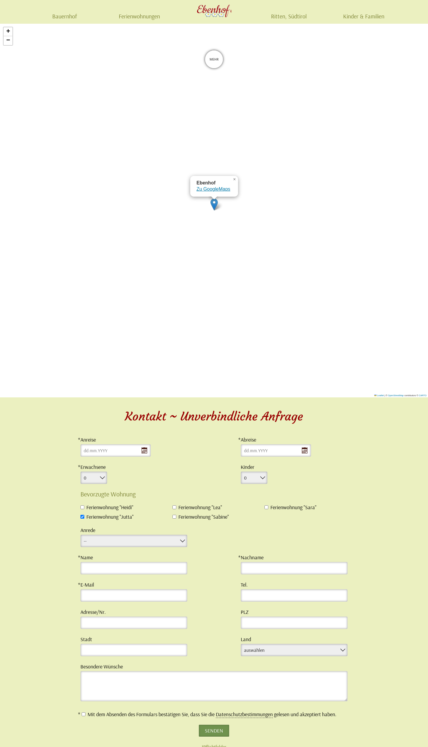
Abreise (248, 439)
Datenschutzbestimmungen (244, 714)
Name (86, 557)
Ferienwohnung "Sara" (293, 507)
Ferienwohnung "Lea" (200, 507)
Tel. (244, 584)
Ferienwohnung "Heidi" (109, 507)
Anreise (88, 439)
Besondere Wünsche (101, 666)
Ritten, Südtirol (289, 16)
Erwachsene (93, 467)
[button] (214, 204)
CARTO (423, 395)
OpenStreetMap (396, 395)
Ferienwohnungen (139, 16)
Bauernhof (64, 16)
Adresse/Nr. (93, 612)
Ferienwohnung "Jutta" (110, 517)
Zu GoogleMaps (213, 189)
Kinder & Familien (363, 16)
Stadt (86, 639)
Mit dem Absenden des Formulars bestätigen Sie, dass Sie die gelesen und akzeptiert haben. (209, 714)
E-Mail (87, 584)
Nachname (252, 557)
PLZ (244, 612)
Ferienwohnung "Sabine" (203, 517)
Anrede (87, 530)
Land (246, 639)
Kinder (247, 467)
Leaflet (379, 395)
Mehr (214, 61)
